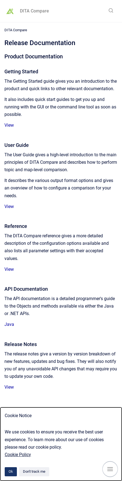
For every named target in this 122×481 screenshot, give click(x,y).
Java (9, 324)
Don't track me (34, 471)
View (9, 125)
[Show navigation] (110, 469)
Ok (11, 471)
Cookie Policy (18, 454)
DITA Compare (34, 11)
